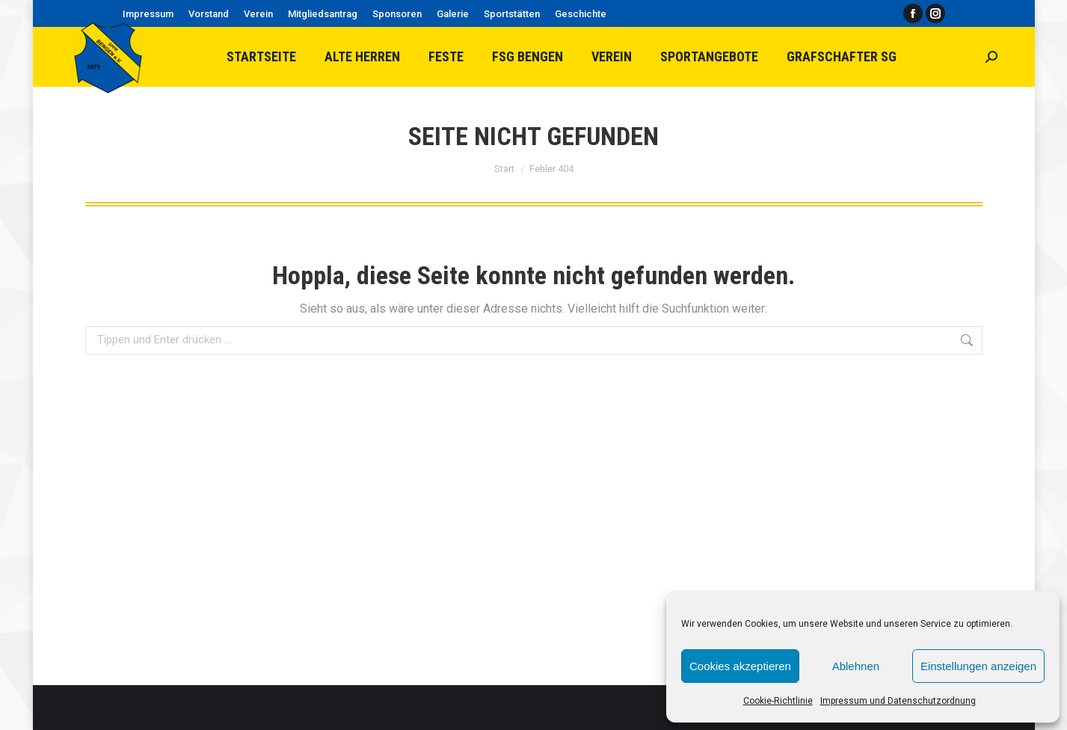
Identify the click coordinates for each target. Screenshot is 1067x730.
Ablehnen (855, 666)
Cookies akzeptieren (740, 666)
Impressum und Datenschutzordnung (898, 701)
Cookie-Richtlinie (778, 701)
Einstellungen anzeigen (978, 666)
